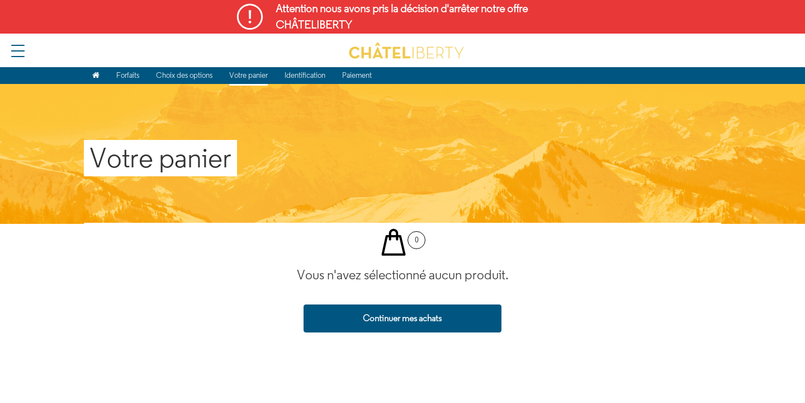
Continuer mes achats (402, 318)
